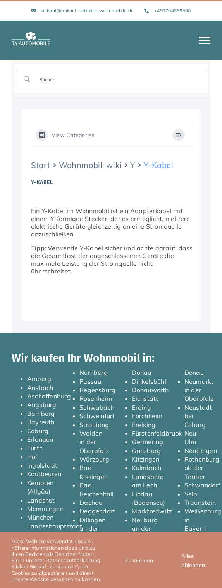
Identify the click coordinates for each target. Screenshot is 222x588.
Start (40, 165)
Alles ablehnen (193, 560)
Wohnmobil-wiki (90, 165)
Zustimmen (139, 560)
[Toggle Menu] (205, 40)
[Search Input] (118, 79)
